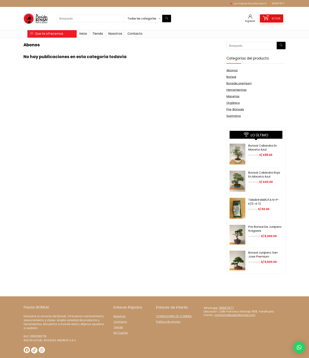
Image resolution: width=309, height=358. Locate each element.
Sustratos (233, 116)
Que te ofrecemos (46, 33)
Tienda (97, 33)
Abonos (232, 70)
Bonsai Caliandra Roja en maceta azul (264, 174)
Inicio (83, 33)
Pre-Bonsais (235, 109)
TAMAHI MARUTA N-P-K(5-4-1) (263, 202)
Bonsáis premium (239, 83)
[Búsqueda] (166, 18)
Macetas (232, 96)
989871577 (278, 3)
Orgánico (233, 103)
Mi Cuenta (121, 333)
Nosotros (115, 33)
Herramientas (236, 90)
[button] (299, 347)
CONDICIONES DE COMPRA (174, 316)
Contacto (135, 33)
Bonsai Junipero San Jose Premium (263, 254)
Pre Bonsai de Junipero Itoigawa (265, 229)
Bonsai (231, 77)
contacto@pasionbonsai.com (234, 315)
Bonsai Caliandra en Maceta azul (262, 147)
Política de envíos (168, 322)
